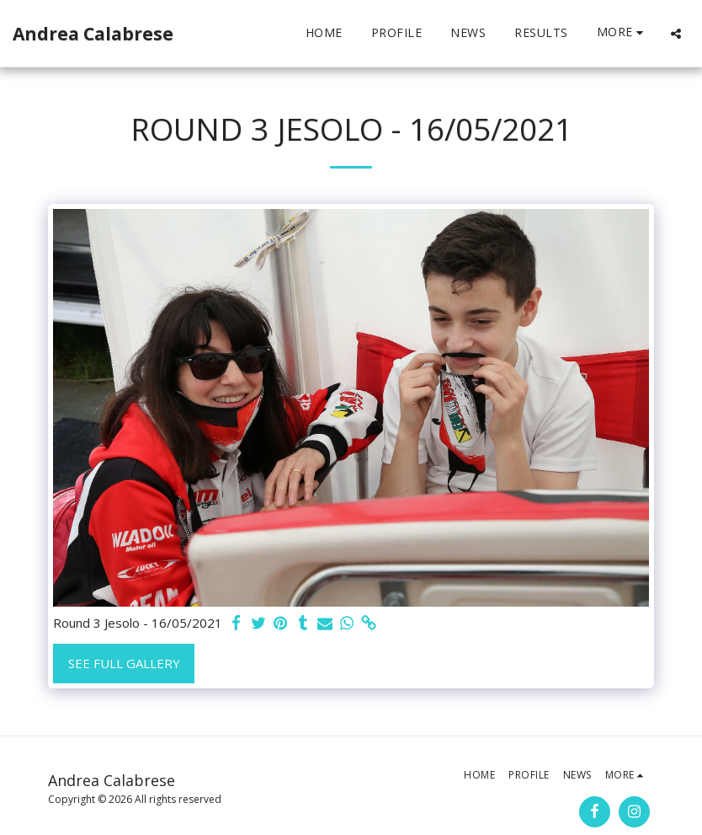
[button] (676, 33)
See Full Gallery (124, 663)
